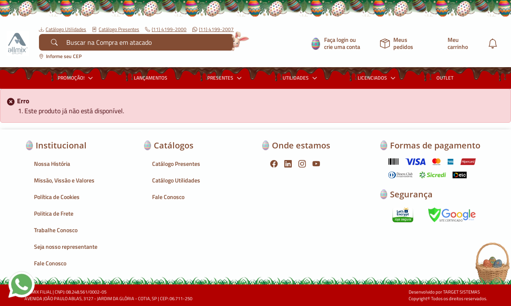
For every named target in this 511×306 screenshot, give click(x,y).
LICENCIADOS (377, 78)
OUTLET (444, 78)
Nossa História (52, 163)
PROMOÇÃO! (76, 78)
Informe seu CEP (60, 56)
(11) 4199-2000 (165, 29)
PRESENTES (225, 78)
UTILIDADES (301, 78)
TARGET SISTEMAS (461, 292)
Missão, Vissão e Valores (64, 180)
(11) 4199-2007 (213, 29)
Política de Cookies (57, 196)
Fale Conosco (50, 263)
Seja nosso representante (65, 246)
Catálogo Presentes (115, 29)
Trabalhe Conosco (55, 230)
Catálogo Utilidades (62, 29)
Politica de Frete (53, 213)
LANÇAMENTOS (150, 78)
